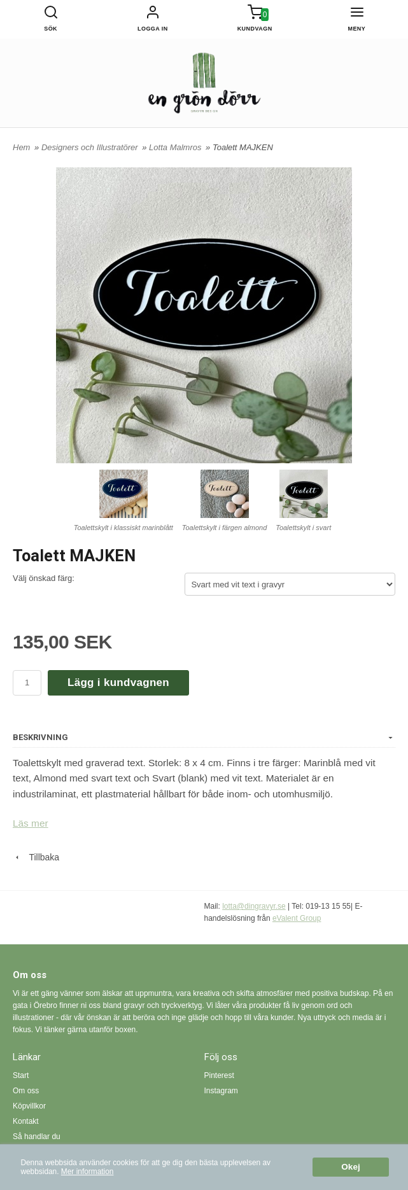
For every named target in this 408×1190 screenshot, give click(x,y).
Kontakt (26, 1121)
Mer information (87, 1171)
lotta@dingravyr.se (254, 906)
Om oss (26, 1090)
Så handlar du (36, 1136)
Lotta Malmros (176, 147)
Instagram (221, 1090)
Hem (21, 147)
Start (21, 1075)
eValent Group (296, 918)
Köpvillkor (29, 1106)
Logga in (152, 28)
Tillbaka (36, 857)
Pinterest (219, 1075)
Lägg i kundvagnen (118, 682)
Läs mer (30, 823)
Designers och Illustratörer (90, 147)
